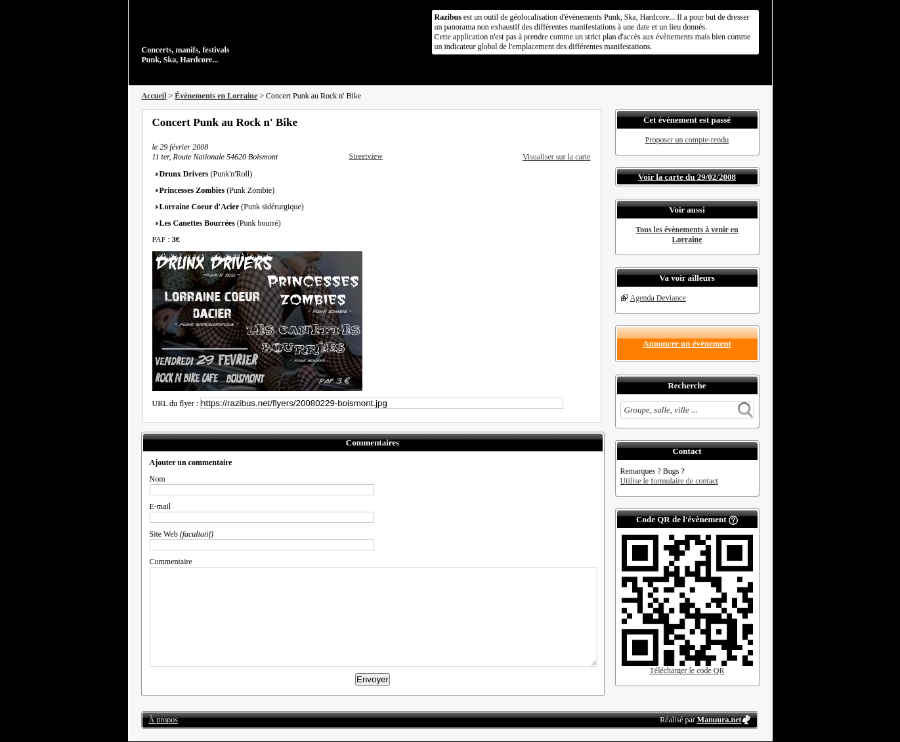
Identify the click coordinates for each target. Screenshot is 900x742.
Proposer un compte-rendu (687, 139)
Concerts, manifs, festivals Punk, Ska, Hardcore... (227, 35)
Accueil (154, 95)
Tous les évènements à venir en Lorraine (686, 234)
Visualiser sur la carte (557, 156)
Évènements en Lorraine (216, 95)
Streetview (366, 156)
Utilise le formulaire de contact (669, 480)
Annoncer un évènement (687, 343)
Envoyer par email (568, 122)
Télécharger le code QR (686, 670)
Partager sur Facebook (533, 122)
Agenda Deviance (658, 297)
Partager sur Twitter (551, 122)
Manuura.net (719, 719)
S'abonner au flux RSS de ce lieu (586, 122)
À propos (163, 719)
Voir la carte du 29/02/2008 (687, 177)
